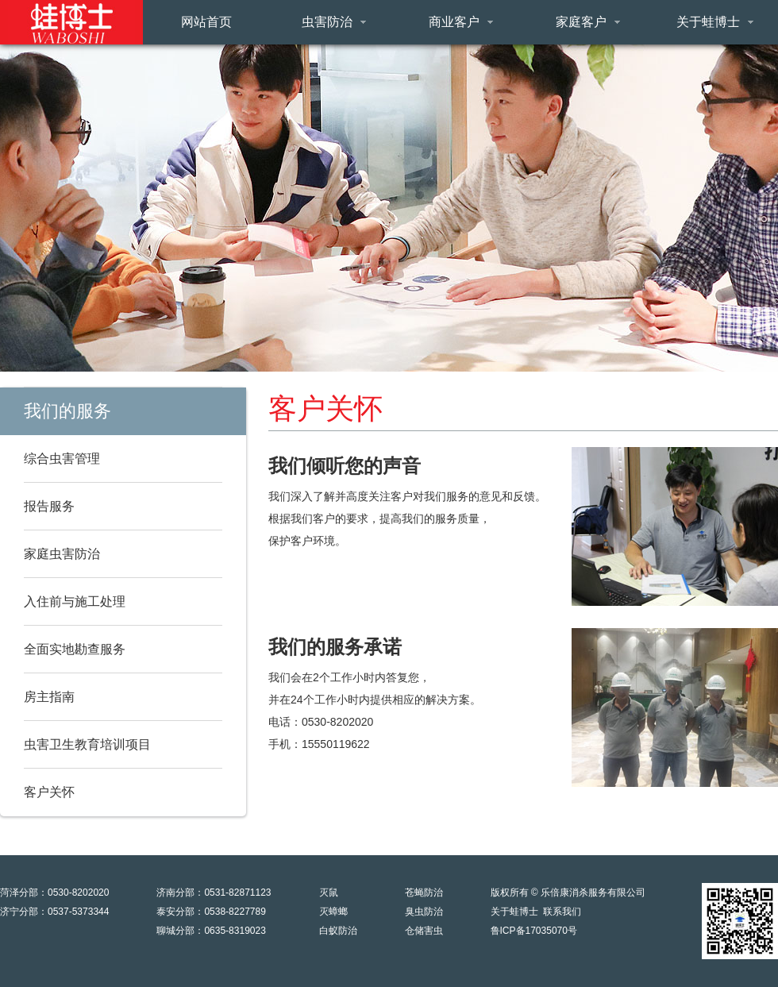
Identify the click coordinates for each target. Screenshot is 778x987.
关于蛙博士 (714, 22)
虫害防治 (334, 22)
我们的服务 (67, 411)
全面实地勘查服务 (74, 649)
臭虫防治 (424, 911)
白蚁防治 (338, 930)
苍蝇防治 (424, 892)
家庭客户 (588, 22)
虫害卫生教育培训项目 (87, 744)
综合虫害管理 (62, 458)
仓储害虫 (424, 930)
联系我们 (562, 911)
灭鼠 (328, 892)
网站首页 (206, 22)
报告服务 (49, 506)
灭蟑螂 (333, 911)
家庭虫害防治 (62, 554)
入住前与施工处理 (74, 601)
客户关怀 (49, 792)
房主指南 (49, 697)
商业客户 (461, 22)
